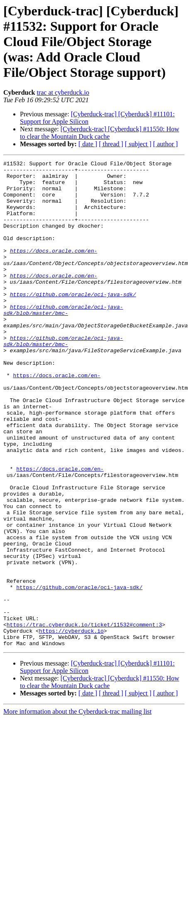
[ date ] (87, 143)
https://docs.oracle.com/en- (54, 269)
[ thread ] (111, 143)
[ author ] (165, 143)
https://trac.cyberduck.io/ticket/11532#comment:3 (84, 718)
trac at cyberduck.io (63, 92)
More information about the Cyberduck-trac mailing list (77, 808)
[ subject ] (138, 143)
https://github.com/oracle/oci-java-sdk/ (73, 321)
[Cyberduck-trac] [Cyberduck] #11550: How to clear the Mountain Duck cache (99, 132)
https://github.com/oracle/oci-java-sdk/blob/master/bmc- (63, 340)
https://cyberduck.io (71, 725)
